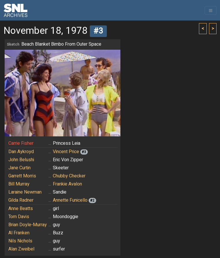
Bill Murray (18, 184)
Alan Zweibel (21, 249)
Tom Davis (18, 216)
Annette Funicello (70, 200)
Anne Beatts (20, 208)
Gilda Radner (20, 200)
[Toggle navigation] (211, 10)
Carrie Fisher (20, 143)
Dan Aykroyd (21, 151)
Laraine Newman (25, 192)
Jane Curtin (19, 167)
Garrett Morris (22, 175)
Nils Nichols (20, 240)
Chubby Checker (69, 175)
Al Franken (18, 232)
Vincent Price (66, 151)
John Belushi (21, 159)
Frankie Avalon (67, 184)
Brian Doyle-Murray (27, 224)
